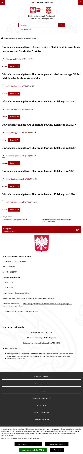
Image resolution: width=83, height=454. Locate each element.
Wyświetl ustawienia (57, 444)
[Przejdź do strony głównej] (41, 14)
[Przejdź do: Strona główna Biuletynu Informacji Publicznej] (2, 38)
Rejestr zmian (41, 405)
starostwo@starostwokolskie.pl (18, 293)
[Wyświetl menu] (80, 2)
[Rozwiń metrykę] (14, 66)
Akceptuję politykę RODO (33, 450)
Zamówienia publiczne (41, 377)
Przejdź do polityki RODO (28, 444)
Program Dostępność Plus (41, 412)
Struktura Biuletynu (41, 384)
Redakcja (41, 391)
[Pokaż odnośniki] (2, 2)
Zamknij (57, 450)
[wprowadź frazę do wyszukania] (38, 25)
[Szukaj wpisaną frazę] (62, 25)
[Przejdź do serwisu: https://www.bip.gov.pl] (41, 2)
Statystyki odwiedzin (41, 419)
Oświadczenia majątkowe (13, 38)
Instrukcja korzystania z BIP (41, 398)
